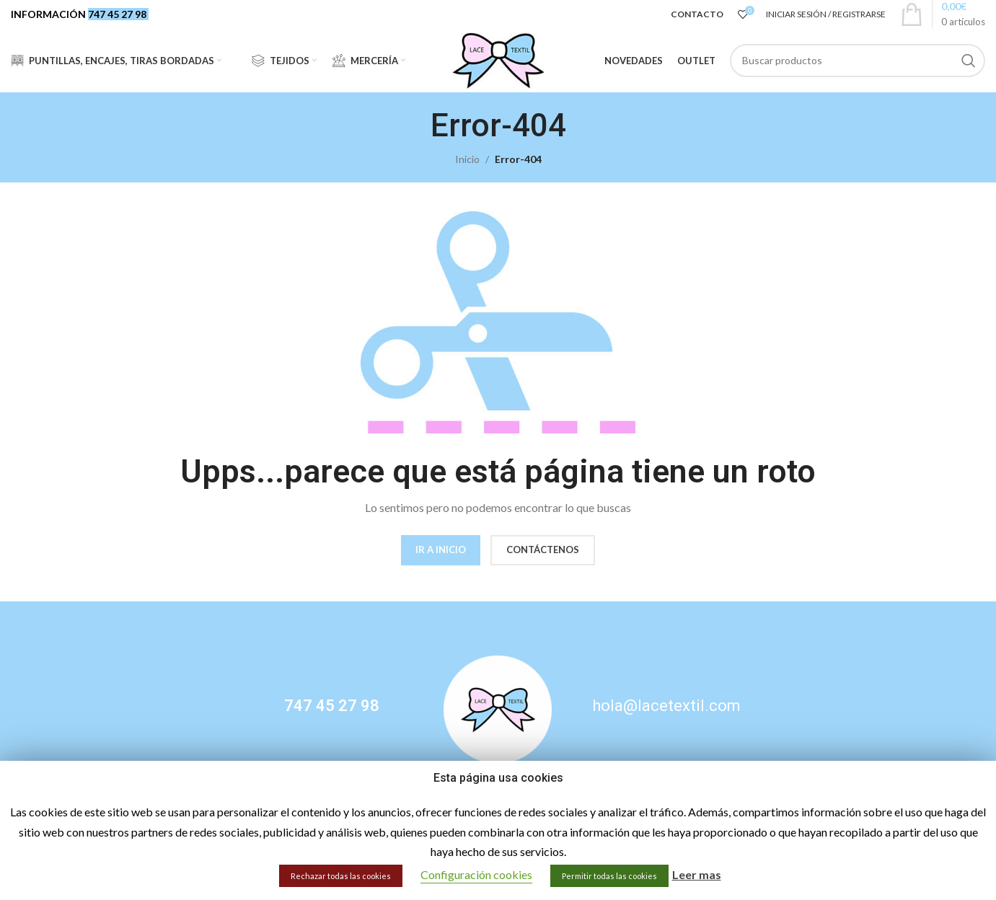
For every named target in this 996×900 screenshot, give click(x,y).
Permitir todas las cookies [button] (609, 876)
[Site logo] (498, 60)
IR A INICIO (440, 551)
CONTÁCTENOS (542, 551)
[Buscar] (858, 61)
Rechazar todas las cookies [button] (341, 876)
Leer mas (696, 874)
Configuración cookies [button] (476, 874)
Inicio (467, 161)
